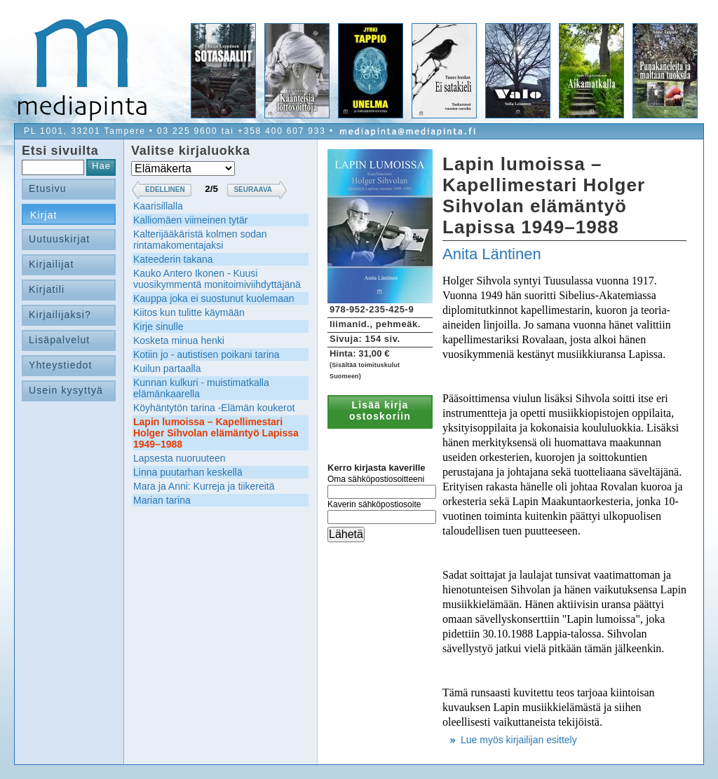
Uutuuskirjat (59, 238)
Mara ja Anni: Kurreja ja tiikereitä (204, 486)
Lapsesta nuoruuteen (179, 458)
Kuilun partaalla (167, 368)
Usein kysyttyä (66, 390)
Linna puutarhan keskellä (188, 472)
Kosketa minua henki (178, 340)
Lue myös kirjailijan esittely (519, 739)
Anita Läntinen (491, 254)
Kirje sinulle (158, 326)
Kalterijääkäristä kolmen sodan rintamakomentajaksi (200, 239)
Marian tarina (162, 500)
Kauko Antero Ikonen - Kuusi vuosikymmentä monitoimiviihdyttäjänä (217, 279)
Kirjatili (47, 289)
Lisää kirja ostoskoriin (380, 410)
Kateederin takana (173, 259)
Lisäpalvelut (59, 339)
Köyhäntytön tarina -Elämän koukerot (213, 407)
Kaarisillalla (158, 206)
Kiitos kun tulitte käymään (189, 312)
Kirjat (43, 215)
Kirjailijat (51, 264)
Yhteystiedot (61, 365)
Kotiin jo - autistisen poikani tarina (206, 354)
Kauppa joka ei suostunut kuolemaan (213, 298)
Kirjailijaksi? (60, 314)
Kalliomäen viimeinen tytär (190, 220)
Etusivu (48, 188)
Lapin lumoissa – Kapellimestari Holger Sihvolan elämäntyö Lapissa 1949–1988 (216, 433)
